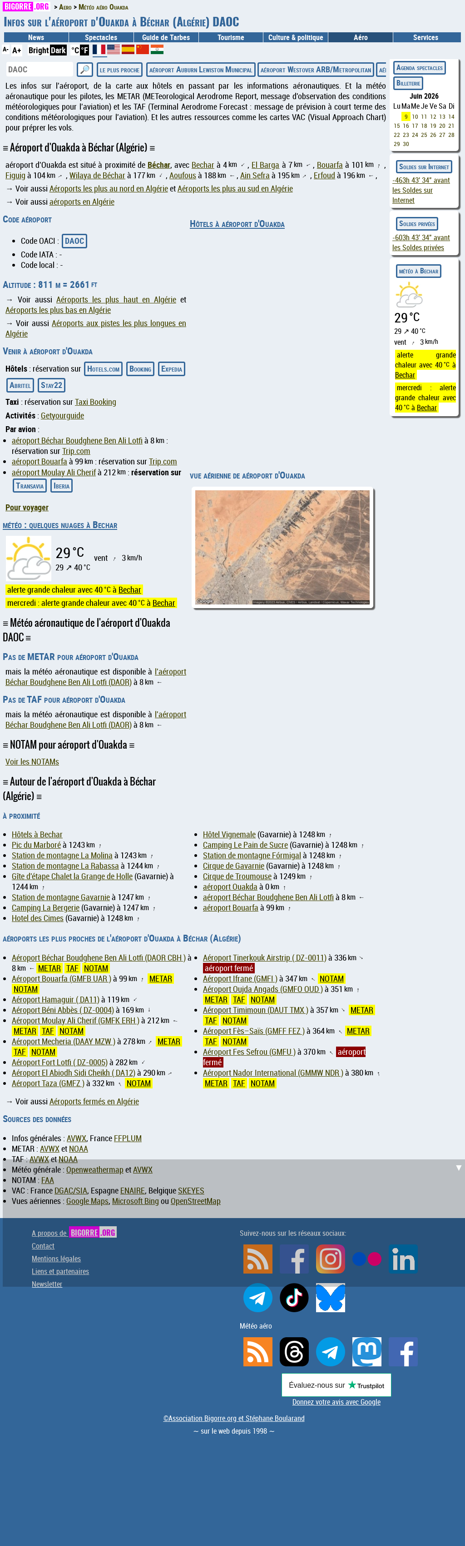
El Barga (265, 165)
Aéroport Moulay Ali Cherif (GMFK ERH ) (75, 1020)
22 (397, 135)
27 (442, 135)
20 (442, 125)
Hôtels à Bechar (37, 834)
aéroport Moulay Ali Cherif (54, 472)
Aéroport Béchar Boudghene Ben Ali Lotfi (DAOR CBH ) (99, 957)
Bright (39, 50)
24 (415, 135)
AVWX (76, 1138)
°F (84, 50)
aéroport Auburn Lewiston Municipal (200, 69)
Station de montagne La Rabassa (65, 866)
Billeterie (408, 83)
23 (406, 135)
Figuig (15, 175)
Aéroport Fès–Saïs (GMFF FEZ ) (254, 1031)
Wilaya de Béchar (97, 175)
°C (75, 50)
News (36, 37)
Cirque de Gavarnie (233, 866)
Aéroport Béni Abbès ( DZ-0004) (63, 1010)
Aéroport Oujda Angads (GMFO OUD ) (263, 989)
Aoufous (182, 175)
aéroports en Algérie (81, 201)
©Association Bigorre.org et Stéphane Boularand (234, 1418)
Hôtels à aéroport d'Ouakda (237, 223)
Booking (140, 368)
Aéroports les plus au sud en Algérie (235, 188)
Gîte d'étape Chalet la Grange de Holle (72, 876)
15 (397, 125)
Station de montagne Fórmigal (252, 855)
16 (406, 125)
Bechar (203, 165)
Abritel (20, 384)
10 (415, 116)
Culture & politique (295, 37)
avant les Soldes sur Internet (421, 190)
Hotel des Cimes (38, 918)
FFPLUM (128, 1138)
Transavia (30, 485)
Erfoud (324, 175)
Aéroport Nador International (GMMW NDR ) (273, 1073)
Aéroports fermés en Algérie (94, 1101)
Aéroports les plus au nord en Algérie (108, 188)
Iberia (61, 485)
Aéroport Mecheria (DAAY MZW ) (63, 1041)
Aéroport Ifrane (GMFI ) (240, 978)
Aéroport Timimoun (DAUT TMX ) (255, 1010)
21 (451, 125)
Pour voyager (27, 507)
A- (6, 49)
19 (433, 125)
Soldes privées (417, 223)
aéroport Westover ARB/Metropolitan (316, 69)
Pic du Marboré (36, 845)
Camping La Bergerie (45, 907)
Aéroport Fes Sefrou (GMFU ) (249, 1052)
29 (397, 144)
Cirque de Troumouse (237, 876)
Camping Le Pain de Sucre (245, 845)
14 (451, 116)
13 (442, 116)
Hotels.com (103, 368)
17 (415, 125)
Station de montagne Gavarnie (61, 897)
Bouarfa (330, 165)
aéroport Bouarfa (39, 461)
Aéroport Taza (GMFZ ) (48, 1083)
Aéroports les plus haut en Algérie (116, 299)
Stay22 (51, 384)
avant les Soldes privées (421, 242)
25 (424, 135)
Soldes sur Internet (424, 166)
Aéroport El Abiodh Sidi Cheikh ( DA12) (73, 1073)
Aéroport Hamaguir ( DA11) (55, 999)
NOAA (78, 1148)
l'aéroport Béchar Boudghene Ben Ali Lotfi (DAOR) (95, 676)
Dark (58, 50)
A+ (16, 50)
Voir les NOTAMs (32, 761)
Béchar (159, 164)
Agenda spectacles (419, 67)
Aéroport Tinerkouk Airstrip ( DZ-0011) (264, 957)
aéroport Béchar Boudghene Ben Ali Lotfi (77, 440)
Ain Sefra (255, 175)
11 (424, 116)
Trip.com (76, 451)
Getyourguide (62, 415)
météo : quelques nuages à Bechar (60, 524)
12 (433, 116)
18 (424, 125)
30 (406, 144)
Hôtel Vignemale (229, 834)
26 (433, 135)
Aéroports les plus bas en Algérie (58, 310)
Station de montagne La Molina (62, 855)
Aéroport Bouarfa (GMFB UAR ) (61, 978)
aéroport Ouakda (230, 886)
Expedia (171, 368)
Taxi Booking (95, 402)
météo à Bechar (418, 271)
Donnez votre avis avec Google (336, 1402)
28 (451, 135)
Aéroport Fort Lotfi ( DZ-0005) (60, 1062)
